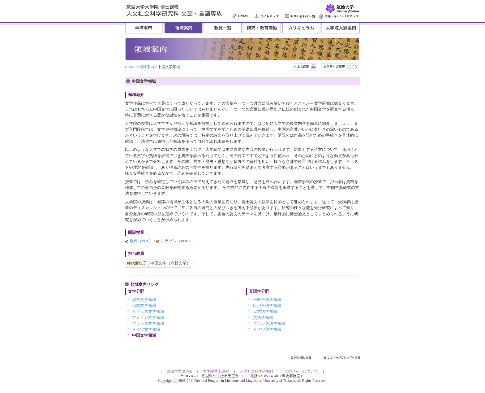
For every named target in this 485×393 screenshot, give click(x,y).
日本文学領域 (144, 305)
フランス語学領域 (269, 323)
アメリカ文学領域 (148, 318)
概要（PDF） (141, 241)
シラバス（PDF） (176, 241)
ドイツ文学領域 (146, 329)
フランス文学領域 (148, 323)
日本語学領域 (265, 311)
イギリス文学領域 (148, 311)
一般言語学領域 (267, 300)
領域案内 (146, 67)
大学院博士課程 (216, 371)
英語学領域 (263, 318)
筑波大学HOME (179, 371)
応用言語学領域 (267, 305)
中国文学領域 (144, 335)
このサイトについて (301, 371)
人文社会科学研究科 (256, 371)
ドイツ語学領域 (267, 329)
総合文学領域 (144, 300)
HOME (130, 67)
